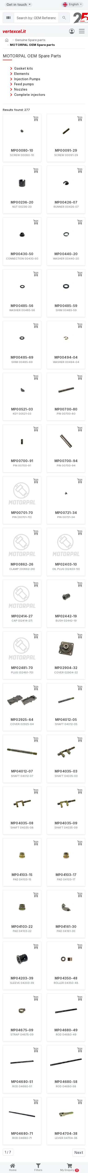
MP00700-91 (22, 461)
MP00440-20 (66, 254)
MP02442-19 (66, 616)
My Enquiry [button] (69, 1168)
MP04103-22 (22, 926)
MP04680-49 (66, 1030)
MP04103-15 (22, 875)
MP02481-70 (22, 668)
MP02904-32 (66, 668)
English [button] (71, 4)
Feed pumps (24, 84)
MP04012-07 (22, 771)
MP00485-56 (22, 306)
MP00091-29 (66, 150)
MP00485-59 (66, 306)
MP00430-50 (22, 254)
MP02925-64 (22, 720)
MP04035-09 (66, 823)
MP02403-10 (66, 564)
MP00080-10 (22, 150)
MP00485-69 (22, 357)
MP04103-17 (66, 875)
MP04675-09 (22, 1030)
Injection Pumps (27, 79)
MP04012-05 (66, 720)
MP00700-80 (66, 409)
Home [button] (12, 1168)
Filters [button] (38, 1168)
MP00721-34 (66, 513)
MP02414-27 (22, 616)
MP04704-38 (66, 1133)
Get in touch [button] (17, 4)
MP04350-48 (66, 978)
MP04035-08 (22, 823)
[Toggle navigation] (81, 31)
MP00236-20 (22, 202)
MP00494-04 (66, 357)
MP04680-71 (22, 1133)
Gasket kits (23, 68)
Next (78, 1152)
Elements (21, 74)
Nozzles (20, 89)
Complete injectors (29, 95)
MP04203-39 (22, 978)
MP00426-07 (66, 202)
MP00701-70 (22, 513)
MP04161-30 (66, 926)
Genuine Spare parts (30, 40)
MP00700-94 (66, 461)
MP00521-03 (22, 409)
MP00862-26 (22, 564)
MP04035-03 (66, 771)
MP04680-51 (22, 1082)
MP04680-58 (66, 1082)
